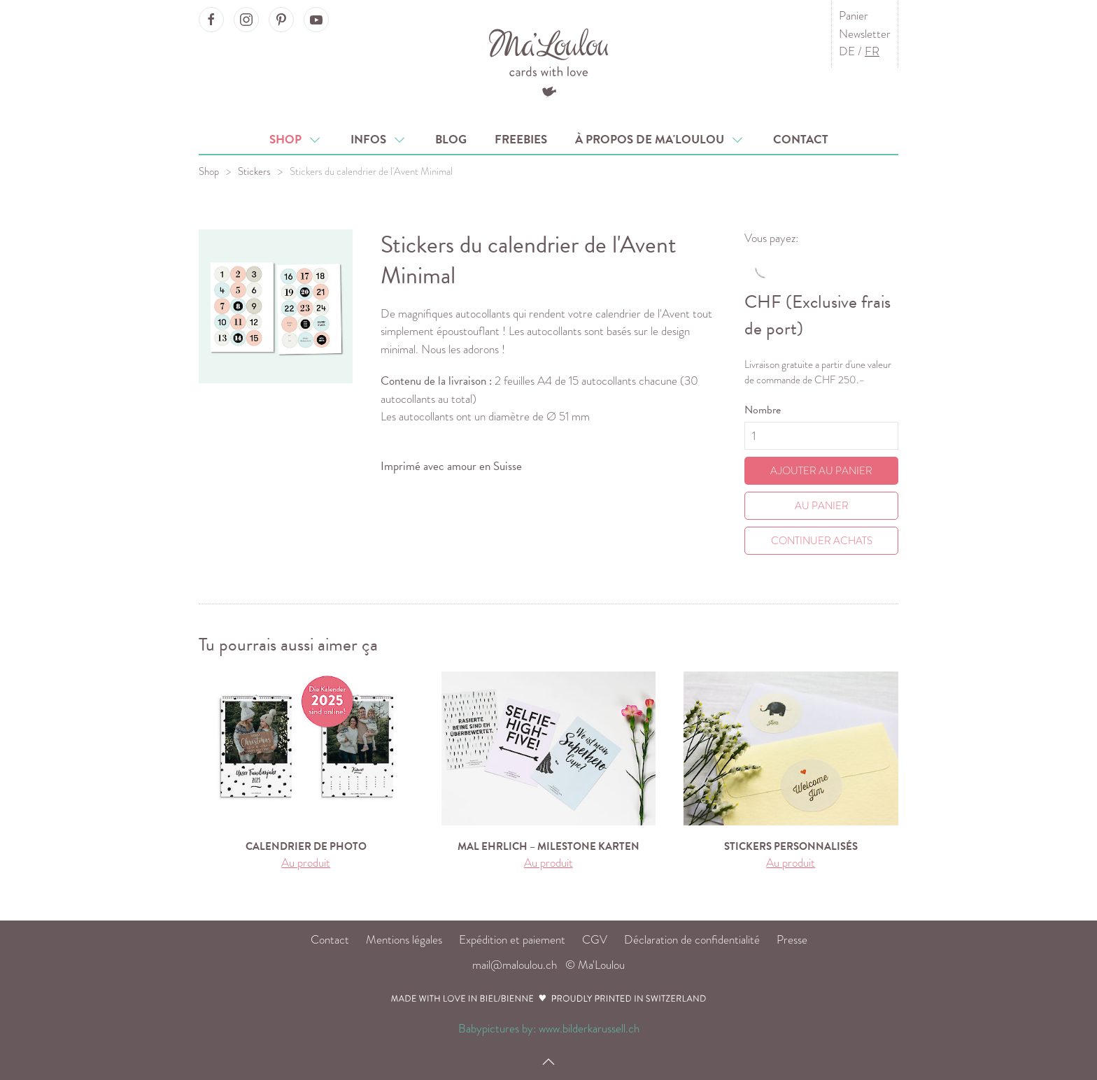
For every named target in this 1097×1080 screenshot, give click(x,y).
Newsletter (865, 34)
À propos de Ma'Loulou (660, 139)
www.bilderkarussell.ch (589, 1028)
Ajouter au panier (821, 470)
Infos (379, 139)
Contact (800, 139)
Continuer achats (821, 540)
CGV (594, 939)
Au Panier (822, 505)
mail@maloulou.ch (514, 965)
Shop (296, 139)
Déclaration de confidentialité (692, 939)
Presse (792, 939)
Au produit (305, 863)
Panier (853, 15)
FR (872, 51)
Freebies (521, 139)
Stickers (254, 171)
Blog (451, 139)
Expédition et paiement (512, 939)
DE (847, 51)
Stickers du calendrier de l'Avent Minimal (371, 171)
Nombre (762, 410)
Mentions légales (404, 939)
